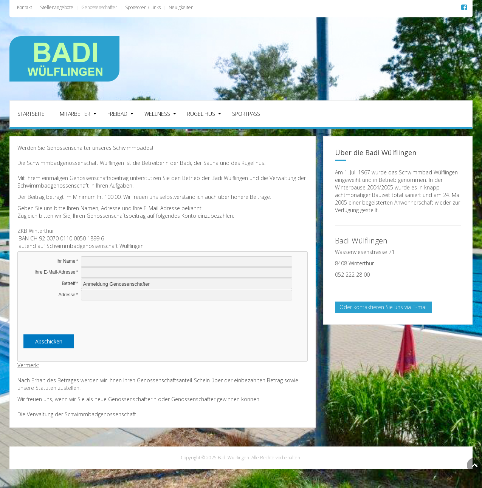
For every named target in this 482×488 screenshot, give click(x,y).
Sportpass (246, 113)
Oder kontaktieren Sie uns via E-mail (383, 307)
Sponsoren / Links (143, 7)
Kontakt (24, 7)
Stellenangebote (56, 7)
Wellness (157, 113)
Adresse (66, 294)
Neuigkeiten (181, 7)
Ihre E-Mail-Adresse (54, 272)
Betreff (69, 283)
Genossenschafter (99, 7)
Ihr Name (65, 261)
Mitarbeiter (75, 113)
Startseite (31, 113)
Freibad (117, 113)
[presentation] (162, 316)
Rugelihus (201, 113)
